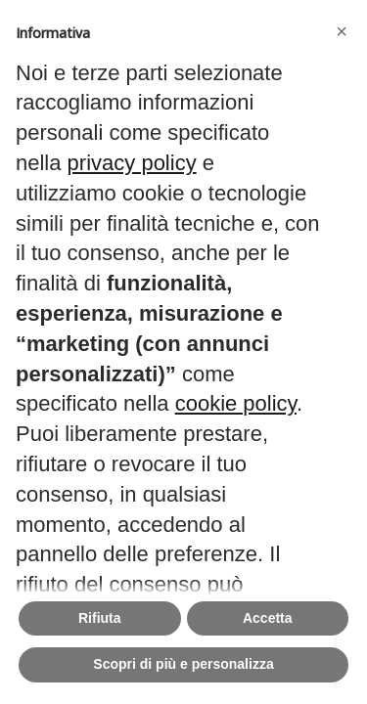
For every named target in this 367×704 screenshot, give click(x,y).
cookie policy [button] (236, 403)
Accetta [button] (268, 618)
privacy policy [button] (132, 163)
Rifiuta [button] (99, 618)
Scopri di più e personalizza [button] (183, 664)
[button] (341, 31)
